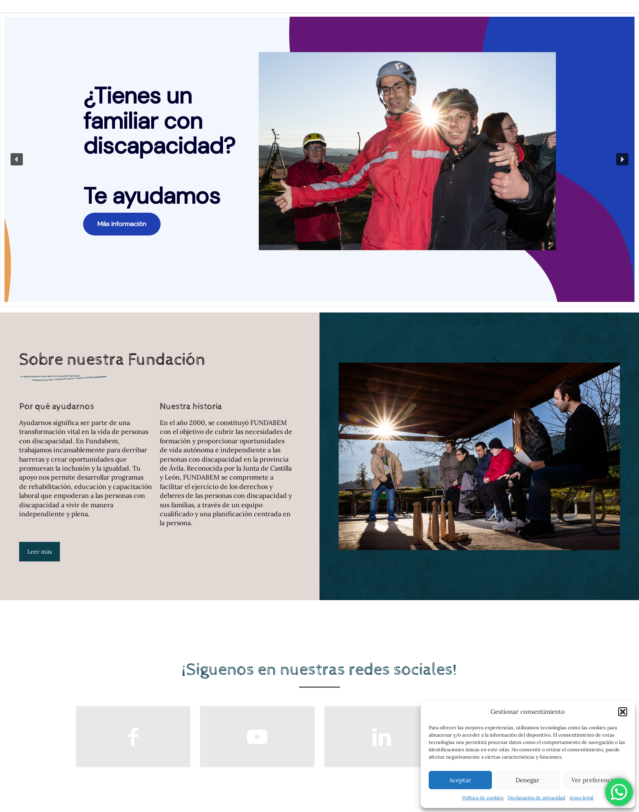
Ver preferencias (595, 780)
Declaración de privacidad (536, 797)
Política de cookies (483, 797)
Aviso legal (581, 797)
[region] (319, 159)
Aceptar (460, 780)
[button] (623, 712)
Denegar (528, 780)
